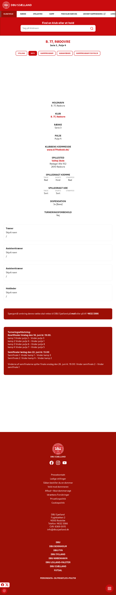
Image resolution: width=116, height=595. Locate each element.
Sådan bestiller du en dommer (58, 483)
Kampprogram (47, 53)
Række (58, 125)
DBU (58, 542)
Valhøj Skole (58, 161)
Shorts (58, 177)
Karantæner (64, 53)
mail (73, 314)
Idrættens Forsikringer (58, 495)
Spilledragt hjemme (58, 175)
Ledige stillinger (58, 479)
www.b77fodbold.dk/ (58, 150)
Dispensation (58, 201)
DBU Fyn (58, 550)
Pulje (58, 136)
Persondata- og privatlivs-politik (58, 578)
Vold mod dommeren (58, 487)
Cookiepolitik (58, 503)
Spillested (58, 158)
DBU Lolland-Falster (58, 562)
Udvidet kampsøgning (94, 14)
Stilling (21, 53)
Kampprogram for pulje (87, 53)
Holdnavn (58, 103)
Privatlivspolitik (58, 499)
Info (33, 53)
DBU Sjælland (58, 566)
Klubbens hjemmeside (58, 147)
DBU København (58, 558)
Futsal (58, 570)
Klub (58, 114)
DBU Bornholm (58, 546)
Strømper (70, 177)
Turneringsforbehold (58, 212)
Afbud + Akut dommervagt (58, 491)
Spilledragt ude (58, 188)
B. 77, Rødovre (58, 117)
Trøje (46, 177)
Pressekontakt (58, 475)
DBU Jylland (58, 554)
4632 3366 (93, 314)
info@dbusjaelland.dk (58, 530)
